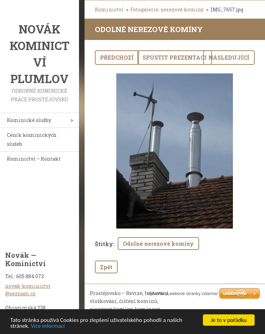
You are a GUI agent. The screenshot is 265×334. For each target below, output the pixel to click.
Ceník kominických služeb (32, 139)
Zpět (106, 267)
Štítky (104, 243)
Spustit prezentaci (175, 57)
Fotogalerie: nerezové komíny (167, 9)
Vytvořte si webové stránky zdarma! (182, 293)
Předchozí (117, 57)
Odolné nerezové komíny (158, 243)
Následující (228, 57)
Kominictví (109, 9)
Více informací (48, 326)
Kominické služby (29, 120)
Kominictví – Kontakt (34, 158)
